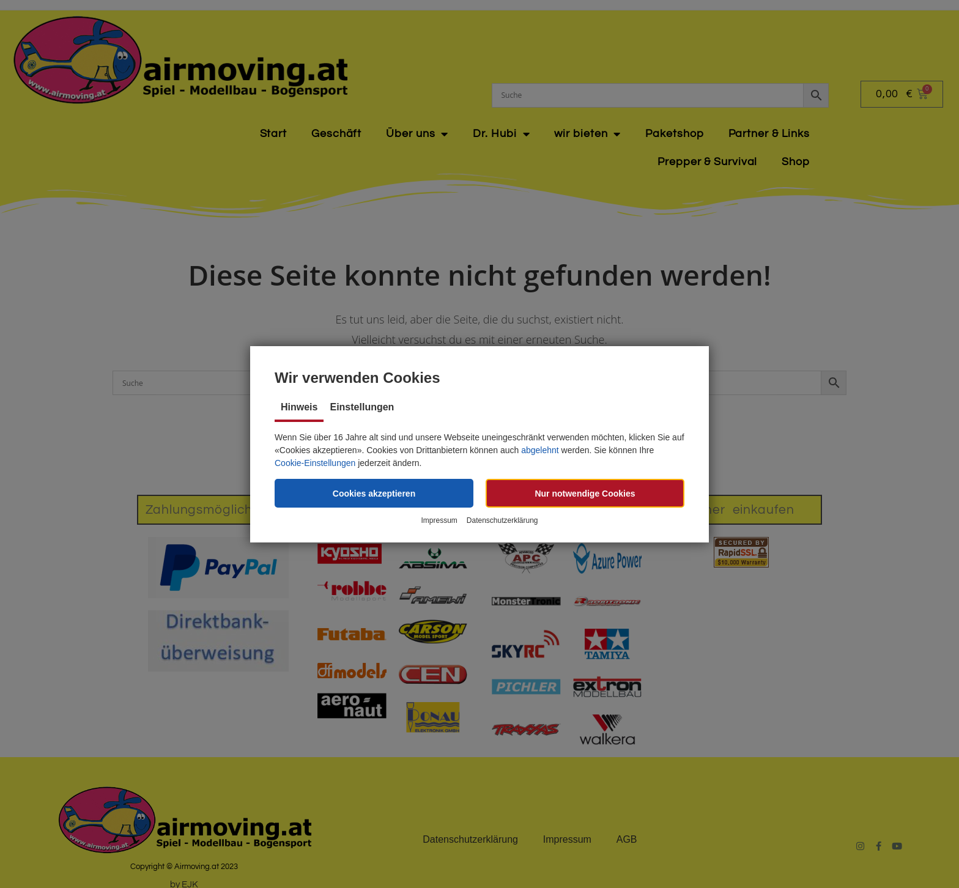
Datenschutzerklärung (502, 520)
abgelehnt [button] (540, 450)
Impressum (439, 520)
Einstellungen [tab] (362, 407)
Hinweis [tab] (299, 407)
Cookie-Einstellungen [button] (315, 463)
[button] (374, 493)
